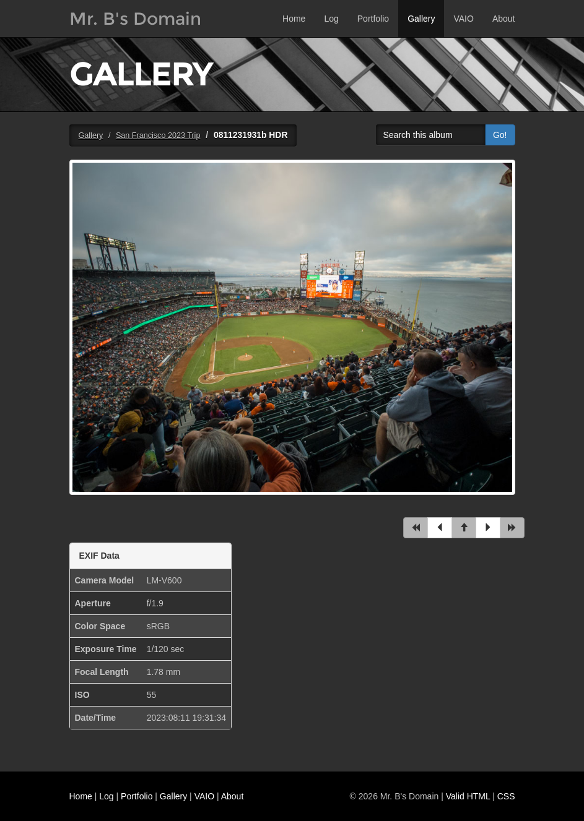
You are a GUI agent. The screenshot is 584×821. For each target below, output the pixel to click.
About (503, 19)
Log (331, 19)
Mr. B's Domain (135, 18)
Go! (500, 135)
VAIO (463, 19)
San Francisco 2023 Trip (158, 135)
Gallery (421, 19)
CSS (506, 796)
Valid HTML (468, 796)
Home (293, 19)
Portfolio (373, 19)
